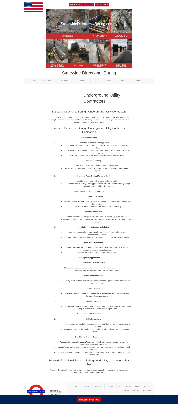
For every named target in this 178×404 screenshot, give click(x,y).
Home (34, 81)
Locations (82, 81)
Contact (139, 81)
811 (97, 81)
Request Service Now (89, 400)
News (110, 81)
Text (91, 4)
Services (48, 81)
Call (85, 4)
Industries (65, 81)
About (124, 81)
